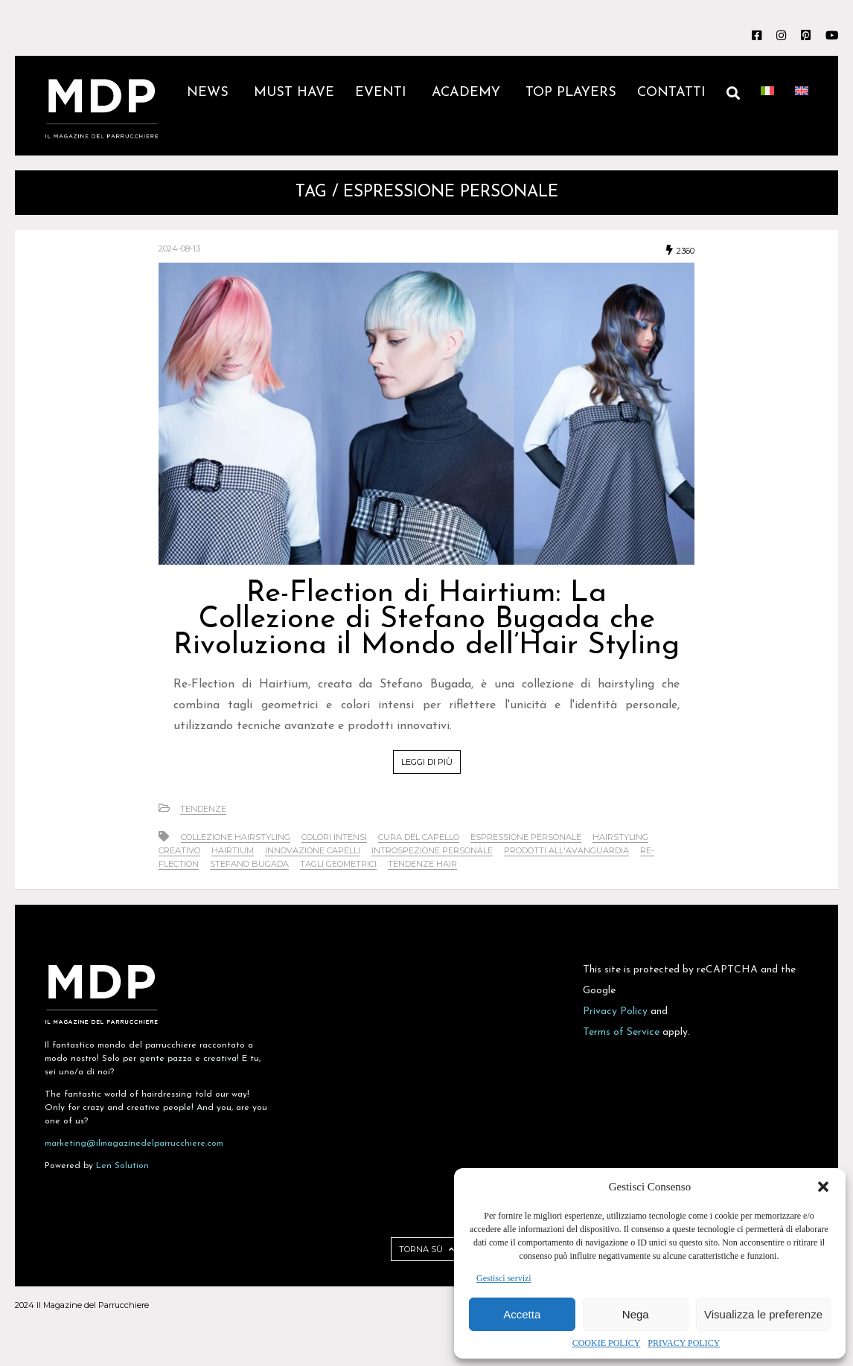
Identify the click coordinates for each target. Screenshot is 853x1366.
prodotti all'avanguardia (566, 850)
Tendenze (203, 809)
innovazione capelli (312, 850)
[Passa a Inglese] (801, 105)
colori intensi (334, 837)
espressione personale (525, 837)
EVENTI (383, 93)
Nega (635, 1314)
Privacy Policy (615, 1011)
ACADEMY (468, 93)
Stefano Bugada (249, 864)
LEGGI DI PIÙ (427, 762)
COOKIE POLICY (606, 1343)
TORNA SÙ (426, 1249)
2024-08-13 (179, 248)
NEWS (210, 93)
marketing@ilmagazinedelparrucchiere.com (134, 1143)
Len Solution (122, 1165)
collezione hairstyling (235, 837)
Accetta (521, 1314)
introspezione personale (432, 850)
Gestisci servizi (503, 1278)
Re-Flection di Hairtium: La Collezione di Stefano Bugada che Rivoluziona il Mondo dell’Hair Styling (426, 620)
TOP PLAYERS (570, 93)
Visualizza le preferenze (763, 1314)
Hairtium (232, 850)
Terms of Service (621, 1032)
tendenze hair (422, 864)
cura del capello (418, 837)
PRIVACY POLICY (684, 1343)
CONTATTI (671, 93)
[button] (823, 1186)
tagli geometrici (338, 864)
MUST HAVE (294, 93)
